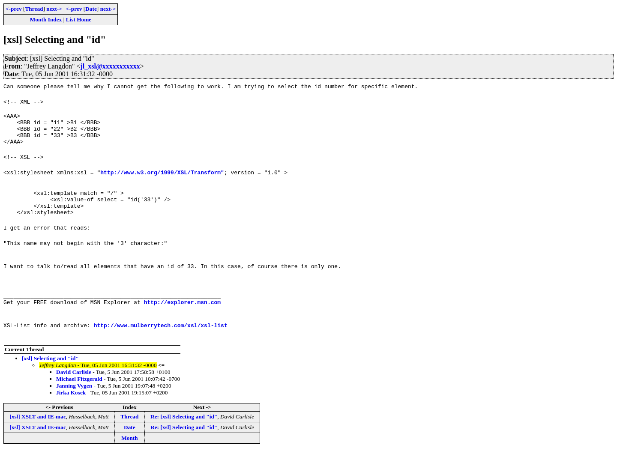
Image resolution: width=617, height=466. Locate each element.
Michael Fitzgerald (79, 394)
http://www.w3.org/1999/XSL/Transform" (162, 178)
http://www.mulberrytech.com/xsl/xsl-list (161, 340)
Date (91, 9)
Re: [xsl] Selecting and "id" (183, 432)
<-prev (14, 9)
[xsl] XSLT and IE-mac (37, 432)
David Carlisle (73, 387)
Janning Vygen (74, 401)
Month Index (46, 19)
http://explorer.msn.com (182, 317)
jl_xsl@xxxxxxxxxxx (110, 66)
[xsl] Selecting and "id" (50, 373)
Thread (34, 9)
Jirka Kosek (71, 408)
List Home (79, 19)
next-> (54, 9)
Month (129, 453)
